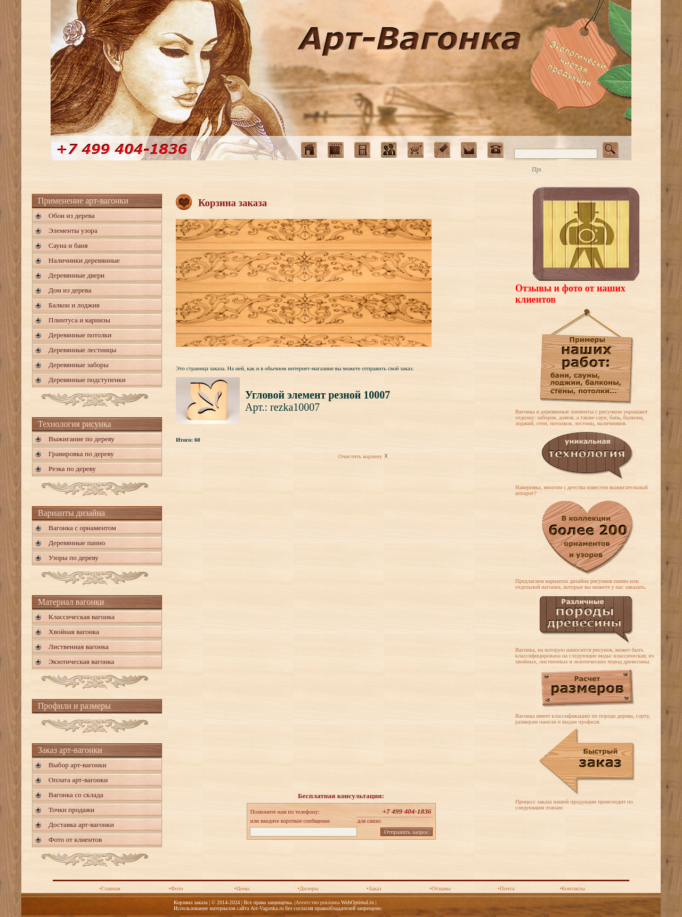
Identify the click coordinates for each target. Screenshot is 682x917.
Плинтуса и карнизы (79, 320)
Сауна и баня (68, 245)
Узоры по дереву (73, 558)
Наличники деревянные (84, 260)
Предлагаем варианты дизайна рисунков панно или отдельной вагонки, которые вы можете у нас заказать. (580, 584)
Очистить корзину (364, 456)
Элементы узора (73, 230)
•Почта (506, 888)
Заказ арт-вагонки (70, 749)
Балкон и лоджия (74, 305)
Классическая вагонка (81, 617)
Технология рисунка (74, 423)
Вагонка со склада (75, 795)
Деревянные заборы (78, 365)
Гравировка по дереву (81, 454)
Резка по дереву (72, 469)
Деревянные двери (76, 275)
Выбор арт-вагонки (77, 765)
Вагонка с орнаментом (82, 528)
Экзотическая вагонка (81, 662)
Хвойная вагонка (73, 632)
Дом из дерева (69, 290)
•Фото (175, 888)
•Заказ (374, 888)
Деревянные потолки (79, 335)
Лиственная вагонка (78, 647)
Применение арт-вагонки (83, 200)
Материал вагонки (71, 601)
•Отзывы (440, 888)
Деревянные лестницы (82, 350)
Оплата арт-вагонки (78, 780)
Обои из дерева (71, 216)
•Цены (241, 888)
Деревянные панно (76, 543)
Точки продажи (71, 810)
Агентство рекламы (317, 902)
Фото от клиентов (75, 839)
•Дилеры (307, 888)
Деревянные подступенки (87, 380)
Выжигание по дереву (81, 439)
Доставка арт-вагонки (81, 825)
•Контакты (572, 888)
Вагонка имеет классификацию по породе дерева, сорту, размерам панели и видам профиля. (582, 719)
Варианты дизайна (71, 512)
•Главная (109, 888)
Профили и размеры (74, 705)
